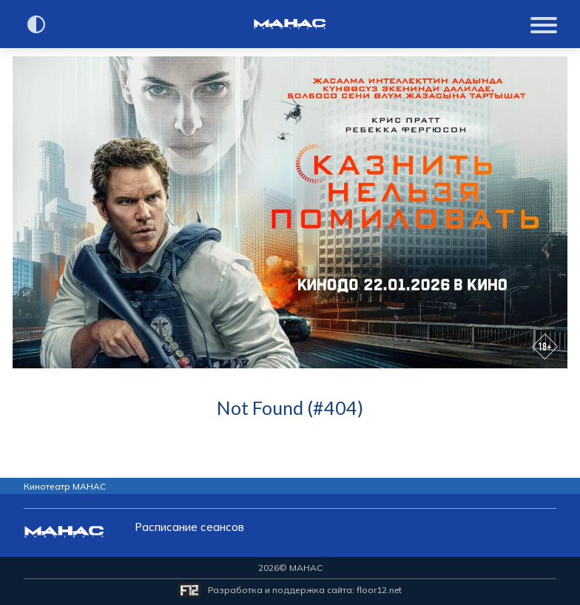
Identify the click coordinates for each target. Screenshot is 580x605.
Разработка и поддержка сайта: (305, 589)
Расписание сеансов (189, 527)
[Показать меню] (545, 24)
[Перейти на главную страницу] (290, 24)
